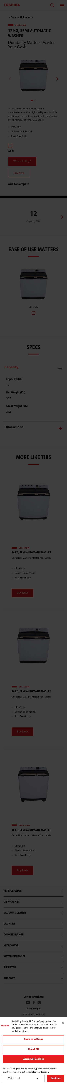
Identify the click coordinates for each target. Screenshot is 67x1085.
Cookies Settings (33, 1039)
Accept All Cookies (33, 1059)
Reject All (33, 1049)
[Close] (63, 1023)
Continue (56, 1078)
